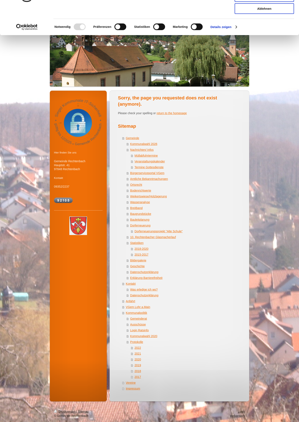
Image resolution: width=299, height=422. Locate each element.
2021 (138, 353)
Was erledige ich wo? (144, 289)
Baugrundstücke (140, 213)
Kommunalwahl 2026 (143, 144)
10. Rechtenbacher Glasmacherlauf (153, 237)
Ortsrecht (136, 184)
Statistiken (137, 243)
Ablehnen (264, 34)
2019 (138, 365)
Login (241, 411)
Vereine (131, 382)
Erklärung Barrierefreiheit (146, 278)
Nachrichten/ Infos (142, 149)
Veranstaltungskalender (150, 161)
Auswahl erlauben (264, 22)
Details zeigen (220, 53)
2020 (138, 359)
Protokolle (136, 342)
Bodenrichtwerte (140, 190)
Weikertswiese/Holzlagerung (148, 196)
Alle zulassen (264, 10)
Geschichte (137, 266)
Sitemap (83, 411)
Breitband (136, 208)
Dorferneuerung (140, 225)
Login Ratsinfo (139, 330)
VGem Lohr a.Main (138, 307)
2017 (138, 377)
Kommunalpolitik (136, 312)
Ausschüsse (138, 324)
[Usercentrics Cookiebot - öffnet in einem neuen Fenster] (27, 53)
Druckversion (65, 411)
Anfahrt (130, 301)
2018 (138, 371)
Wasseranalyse (140, 202)
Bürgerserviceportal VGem (147, 173)
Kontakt (131, 283)
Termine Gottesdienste (149, 167)
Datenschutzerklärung (144, 272)
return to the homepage (172, 113)
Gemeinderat (138, 318)
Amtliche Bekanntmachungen (149, 179)
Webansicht (237, 415)
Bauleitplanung (140, 219)
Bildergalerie (138, 260)
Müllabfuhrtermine (146, 155)
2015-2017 (141, 254)
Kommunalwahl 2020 (143, 336)
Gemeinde (132, 138)
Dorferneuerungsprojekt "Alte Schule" (159, 231)
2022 (138, 347)
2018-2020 (141, 248)
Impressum (133, 388)
